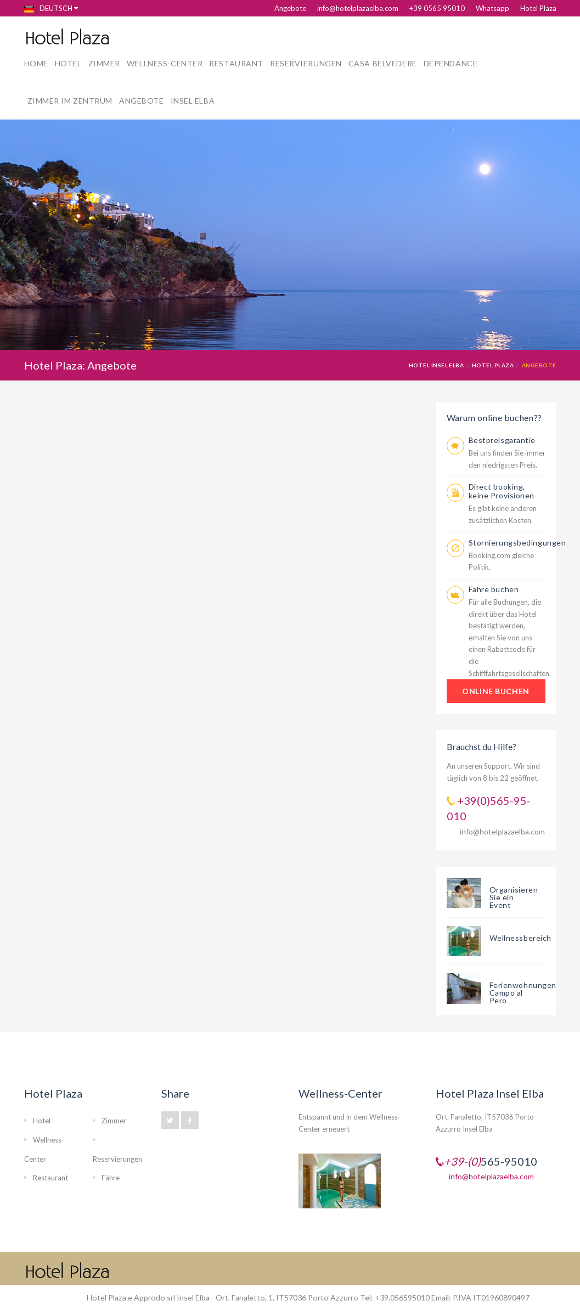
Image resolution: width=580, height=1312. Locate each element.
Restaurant (236, 63)
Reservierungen (306, 63)
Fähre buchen (494, 589)
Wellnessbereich (520, 937)
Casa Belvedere (382, 63)
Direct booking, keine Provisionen (502, 491)
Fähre (111, 1177)
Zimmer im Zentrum (70, 100)
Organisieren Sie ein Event (513, 897)
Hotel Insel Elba (436, 365)
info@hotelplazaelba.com (357, 8)
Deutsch (48, 8)
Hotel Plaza (538, 8)
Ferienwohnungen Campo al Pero (522, 992)
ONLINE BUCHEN (495, 691)
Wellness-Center (164, 63)
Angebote (290, 8)
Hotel (68, 63)
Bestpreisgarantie (502, 440)
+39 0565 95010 (437, 8)
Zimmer (104, 63)
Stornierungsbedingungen (517, 542)
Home (36, 63)
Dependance (451, 63)
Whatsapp (492, 8)
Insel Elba (193, 100)
